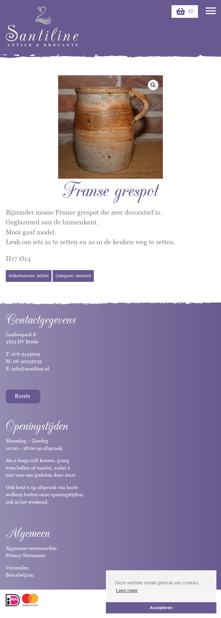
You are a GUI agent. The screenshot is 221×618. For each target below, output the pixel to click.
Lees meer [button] (127, 590)
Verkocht (83, 276)
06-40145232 (27, 361)
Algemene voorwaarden (31, 548)
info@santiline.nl (30, 368)
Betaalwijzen (20, 575)
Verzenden (17, 568)
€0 (184, 11)
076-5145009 (25, 354)
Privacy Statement (25, 555)
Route (22, 396)
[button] (153, 85)
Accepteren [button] (161, 607)
